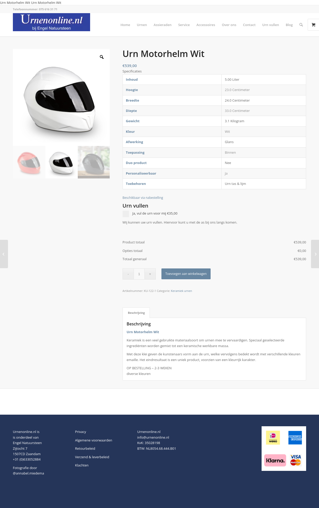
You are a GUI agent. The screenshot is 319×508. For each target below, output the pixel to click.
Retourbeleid (85, 448)
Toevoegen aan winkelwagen (185, 274)
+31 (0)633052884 (27, 459)
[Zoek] (301, 24)
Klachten (82, 465)
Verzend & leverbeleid (92, 457)
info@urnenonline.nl (153, 437)
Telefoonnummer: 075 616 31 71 (35, 9)
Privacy (80, 431)
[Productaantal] (139, 274)
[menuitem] (125, 24)
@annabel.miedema (28, 473)
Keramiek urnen (181, 291)
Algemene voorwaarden (93, 440)
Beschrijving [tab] (136, 313)
